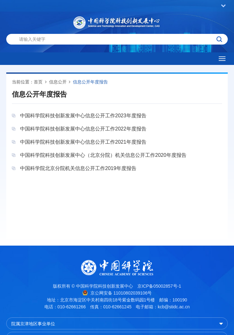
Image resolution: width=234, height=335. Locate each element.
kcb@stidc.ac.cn (174, 306)
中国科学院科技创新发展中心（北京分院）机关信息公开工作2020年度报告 (103, 155)
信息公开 (58, 81)
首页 (38, 81)
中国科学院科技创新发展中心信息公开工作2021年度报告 (83, 142)
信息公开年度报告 (90, 81)
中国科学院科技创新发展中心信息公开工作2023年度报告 (83, 115)
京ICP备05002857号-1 (159, 286)
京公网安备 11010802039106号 (117, 292)
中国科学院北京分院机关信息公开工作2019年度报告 (78, 168)
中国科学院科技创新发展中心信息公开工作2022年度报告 (83, 128)
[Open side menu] (222, 59)
